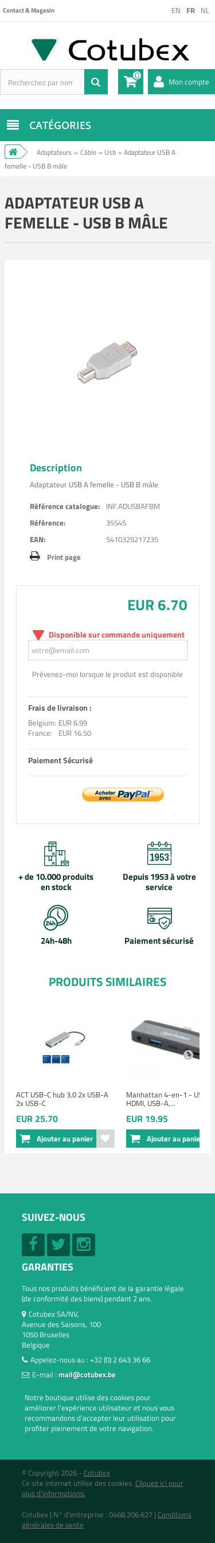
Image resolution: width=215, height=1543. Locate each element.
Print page (64, 557)
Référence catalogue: (65, 506)
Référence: (47, 523)
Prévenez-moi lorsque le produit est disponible (107, 674)
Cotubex (97, 1472)
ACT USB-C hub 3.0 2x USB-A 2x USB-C (62, 1099)
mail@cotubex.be (87, 1374)
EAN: (37, 539)
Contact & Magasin (28, 10)
